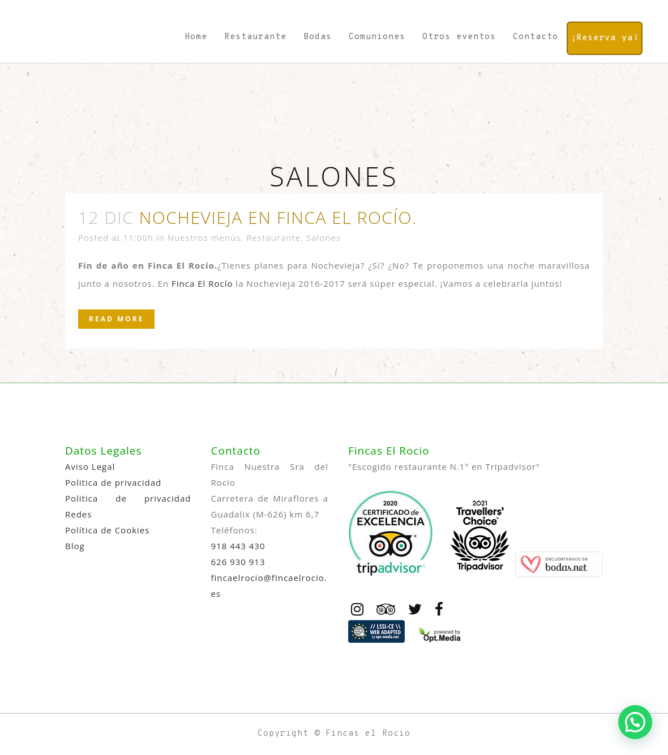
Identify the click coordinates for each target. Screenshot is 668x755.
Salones (323, 237)
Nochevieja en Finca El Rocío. (278, 217)
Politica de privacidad (113, 482)
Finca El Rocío (202, 283)
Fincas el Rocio (368, 733)
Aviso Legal (90, 466)
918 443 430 (238, 546)
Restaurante (273, 237)
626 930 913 (238, 561)
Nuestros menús (204, 237)
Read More (116, 319)
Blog (75, 546)
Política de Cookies (107, 530)
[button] (635, 722)
